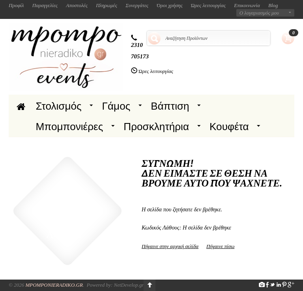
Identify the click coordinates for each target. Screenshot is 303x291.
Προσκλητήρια (156, 126)
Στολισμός (59, 106)
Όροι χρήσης (170, 5)
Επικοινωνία (247, 5)
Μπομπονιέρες (69, 126)
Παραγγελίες (45, 5)
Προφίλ (16, 5)
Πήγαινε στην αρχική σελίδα (170, 246)
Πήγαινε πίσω (220, 246)
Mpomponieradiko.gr (54, 285)
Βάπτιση (170, 106)
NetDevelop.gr (129, 285)
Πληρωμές (106, 5)
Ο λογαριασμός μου (259, 13)
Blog (273, 5)
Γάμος (116, 106)
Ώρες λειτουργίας (208, 5)
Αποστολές (77, 5)
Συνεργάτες (136, 5)
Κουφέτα (229, 126)
